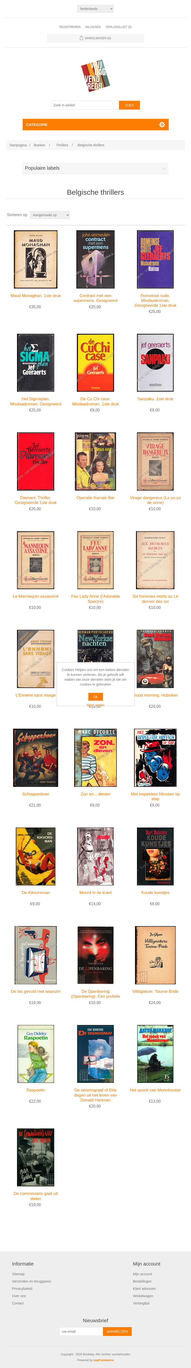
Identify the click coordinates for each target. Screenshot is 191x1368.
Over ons (19, 1296)
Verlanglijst (141, 1303)
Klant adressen (144, 1289)
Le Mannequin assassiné (35, 596)
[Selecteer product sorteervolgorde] (50, 215)
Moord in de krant (95, 892)
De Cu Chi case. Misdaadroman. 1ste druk (95, 401)
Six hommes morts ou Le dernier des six (155, 599)
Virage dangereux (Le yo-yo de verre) (155, 500)
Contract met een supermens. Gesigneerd (95, 298)
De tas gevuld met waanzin (35, 991)
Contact (18, 1303)
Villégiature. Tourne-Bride (155, 991)
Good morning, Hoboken (155, 695)
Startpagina (18, 145)
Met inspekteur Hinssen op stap (155, 796)
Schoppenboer (35, 794)
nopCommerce (103, 1360)
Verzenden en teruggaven (31, 1281)
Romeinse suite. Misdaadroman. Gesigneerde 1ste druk (155, 300)
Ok (95, 697)
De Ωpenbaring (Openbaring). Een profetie (95, 994)
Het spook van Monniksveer (155, 1090)
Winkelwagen (143, 1296)
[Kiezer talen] (95, 9)
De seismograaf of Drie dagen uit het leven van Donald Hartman (95, 1095)
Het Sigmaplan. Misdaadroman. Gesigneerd (35, 401)
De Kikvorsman (36, 892)
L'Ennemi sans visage (36, 695)
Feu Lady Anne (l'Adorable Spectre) (95, 599)
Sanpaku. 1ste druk (155, 399)
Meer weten (95, 705)
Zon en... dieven (95, 794)
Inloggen (93, 27)
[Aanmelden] (81, 1331)
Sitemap (18, 1274)
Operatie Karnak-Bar (96, 497)
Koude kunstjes (155, 892)
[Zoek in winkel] (85, 105)
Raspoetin (35, 1090)
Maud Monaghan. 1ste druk (35, 295)
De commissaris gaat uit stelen (36, 1196)
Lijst (181, 215)
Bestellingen (142, 1281)
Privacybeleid (22, 1289)
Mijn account (142, 1274)
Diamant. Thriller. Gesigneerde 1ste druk (36, 500)
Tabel (172, 215)
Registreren (70, 27)
